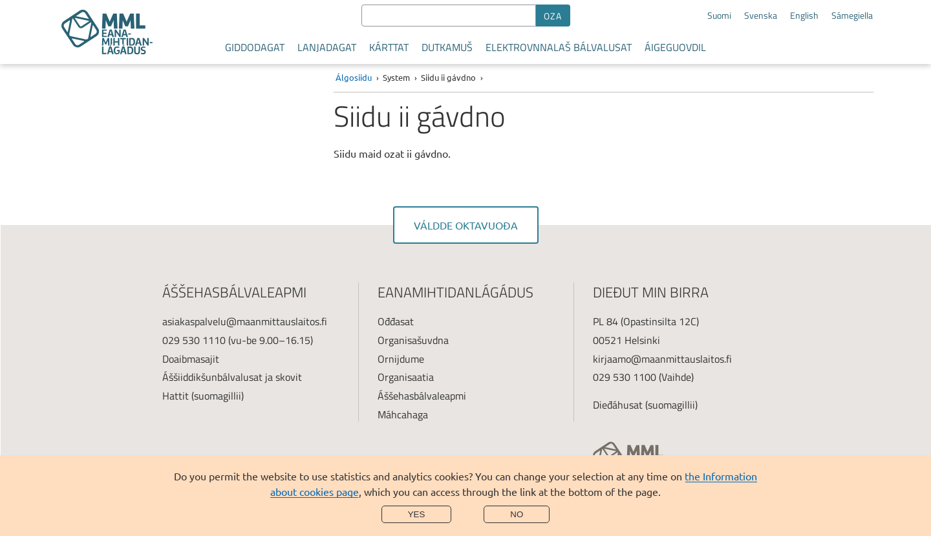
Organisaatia (406, 377)
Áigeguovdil (675, 47)
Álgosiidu (354, 77)
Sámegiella (852, 15)
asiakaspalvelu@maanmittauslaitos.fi (244, 321)
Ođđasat (396, 321)
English (804, 15)
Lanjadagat (326, 47)
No (516, 514)
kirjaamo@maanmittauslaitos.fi (662, 359)
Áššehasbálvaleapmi (422, 395)
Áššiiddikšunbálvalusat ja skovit (232, 377)
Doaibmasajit (190, 359)
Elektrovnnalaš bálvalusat (559, 47)
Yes (416, 514)
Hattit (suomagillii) (203, 395)
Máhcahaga (403, 414)
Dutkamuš (447, 47)
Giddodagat (254, 47)
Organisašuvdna (413, 340)
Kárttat (389, 47)
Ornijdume (401, 359)
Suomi (719, 15)
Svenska (760, 15)
